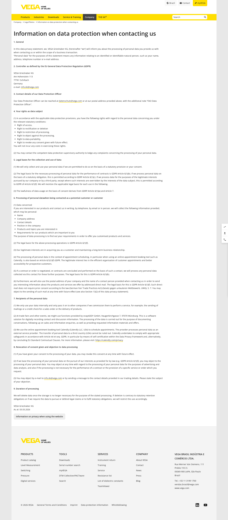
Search (62, 480)
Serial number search (69, 465)
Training (102, 465)
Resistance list (105, 475)
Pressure (25, 475)
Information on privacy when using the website (39, 416)
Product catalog (28, 460)
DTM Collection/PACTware (71, 475)
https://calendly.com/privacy (109, 340)
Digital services (28, 480)
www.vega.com (182, 488)
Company (89, 17)
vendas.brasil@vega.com (187, 484)
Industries (39, 17)
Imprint (74, 505)
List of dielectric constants (110, 480)
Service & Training (72, 17)
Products (25, 17)
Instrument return (106, 460)
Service (101, 470)
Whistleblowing (119, 505)
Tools (63, 454)
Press (138, 475)
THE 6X (102, 17)
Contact (140, 465)
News (138, 470)
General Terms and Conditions (52, 505)
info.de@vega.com (30, 87)
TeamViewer (104, 486)
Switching (25, 470)
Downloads (53, 17)
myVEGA (63, 470)
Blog (138, 480)
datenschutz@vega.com (70, 101)
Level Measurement (30, 465)
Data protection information (94, 505)
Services (103, 454)
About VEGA (142, 460)
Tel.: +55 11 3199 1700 (185, 480)
